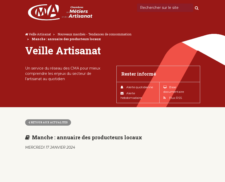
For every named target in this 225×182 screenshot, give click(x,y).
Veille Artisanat (40, 34)
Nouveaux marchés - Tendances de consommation (94, 34)
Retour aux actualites (48, 122)
